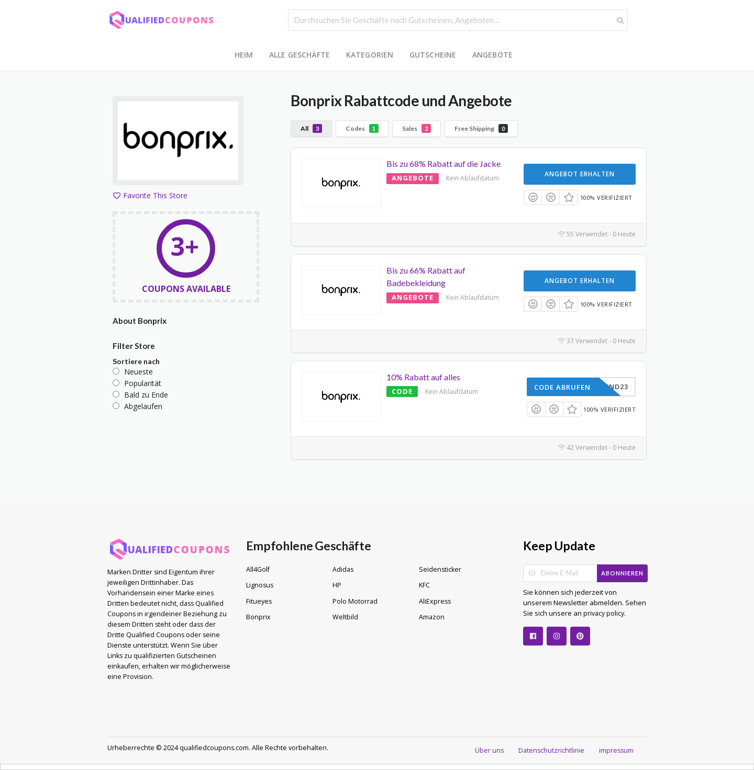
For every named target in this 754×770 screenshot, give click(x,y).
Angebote (492, 55)
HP (336, 585)
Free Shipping (481, 128)
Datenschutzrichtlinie (551, 750)
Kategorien (370, 55)
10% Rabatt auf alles (423, 377)
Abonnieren (622, 573)
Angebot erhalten (580, 173)
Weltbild (345, 617)
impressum (616, 750)
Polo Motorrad (355, 601)
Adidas (342, 569)
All (311, 128)
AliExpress (435, 601)
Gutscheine (433, 55)
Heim (244, 55)
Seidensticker (440, 569)
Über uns (489, 750)
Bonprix (258, 617)
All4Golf (258, 569)
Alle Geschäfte (299, 55)
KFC (424, 585)
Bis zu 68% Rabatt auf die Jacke (443, 163)
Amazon (432, 617)
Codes (362, 128)
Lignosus (259, 585)
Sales (416, 128)
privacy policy (603, 613)
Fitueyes (259, 601)
